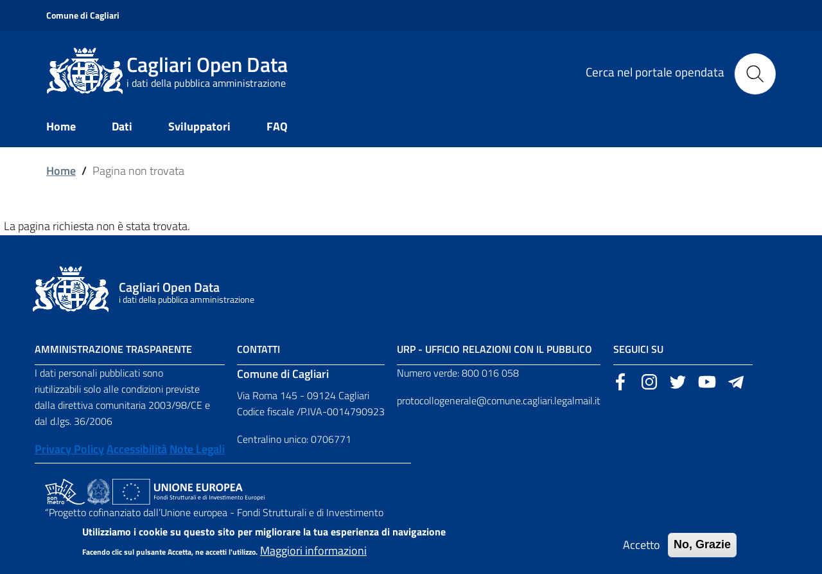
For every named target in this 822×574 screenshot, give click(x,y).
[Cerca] (755, 71)
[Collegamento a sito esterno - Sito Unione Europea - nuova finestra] (188, 490)
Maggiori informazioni (313, 555)
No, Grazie (702, 549)
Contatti (258, 349)
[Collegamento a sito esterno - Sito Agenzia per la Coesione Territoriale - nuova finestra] (98, 490)
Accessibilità (137, 449)
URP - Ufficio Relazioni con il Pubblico (494, 349)
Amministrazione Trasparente (113, 349)
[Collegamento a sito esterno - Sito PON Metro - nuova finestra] (65, 490)
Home (61, 170)
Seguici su (638, 349)
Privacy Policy (69, 449)
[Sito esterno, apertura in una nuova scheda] (620, 380)
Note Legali (197, 449)
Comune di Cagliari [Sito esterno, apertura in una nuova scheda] (82, 15)
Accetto (641, 549)
